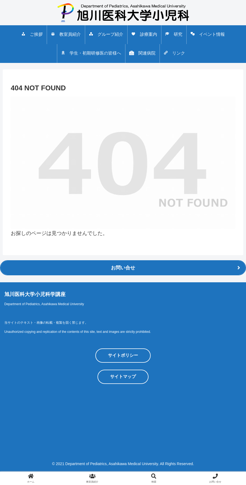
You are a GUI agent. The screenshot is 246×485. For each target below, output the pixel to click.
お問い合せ (123, 267)
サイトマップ (123, 376)
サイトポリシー (123, 355)
